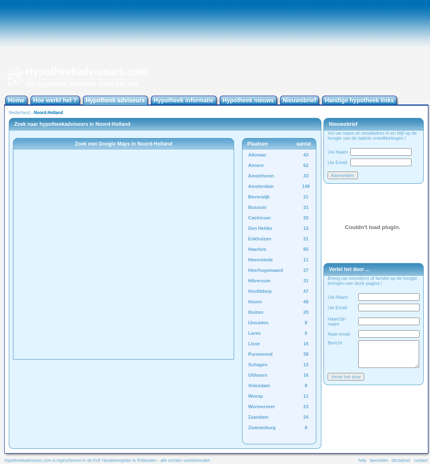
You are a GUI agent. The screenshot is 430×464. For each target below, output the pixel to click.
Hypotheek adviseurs (115, 100)
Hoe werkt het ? (55, 100)
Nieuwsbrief (299, 100)
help (362, 460)
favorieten (379, 460)
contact (420, 460)
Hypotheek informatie (184, 100)
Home (16, 100)
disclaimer (401, 460)
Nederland (19, 112)
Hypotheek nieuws (248, 100)
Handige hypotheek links (359, 100)
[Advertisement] (383, 46)
